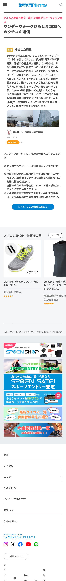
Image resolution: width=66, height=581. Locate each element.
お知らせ (8, 511)
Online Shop (10, 522)
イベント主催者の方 (15, 500)
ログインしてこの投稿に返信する (33, 207)
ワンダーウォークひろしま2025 (36, 332)
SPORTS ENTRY (33, 5)
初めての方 (10, 489)
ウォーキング (15, 332)
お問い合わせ (16, 557)
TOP (5, 332)
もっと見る (55, 236)
